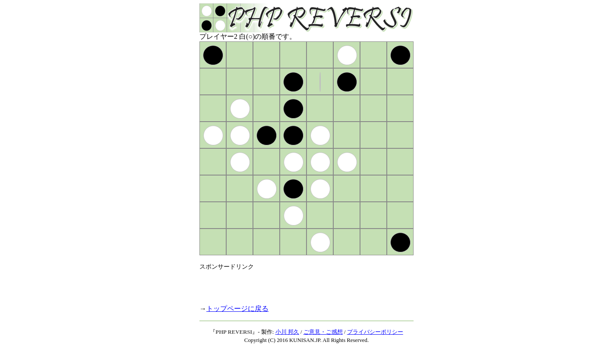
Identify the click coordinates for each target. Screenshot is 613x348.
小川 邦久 (287, 332)
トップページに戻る (237, 308)
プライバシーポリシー (375, 332)
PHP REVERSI (233, 332)
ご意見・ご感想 (323, 332)
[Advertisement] (300, 284)
